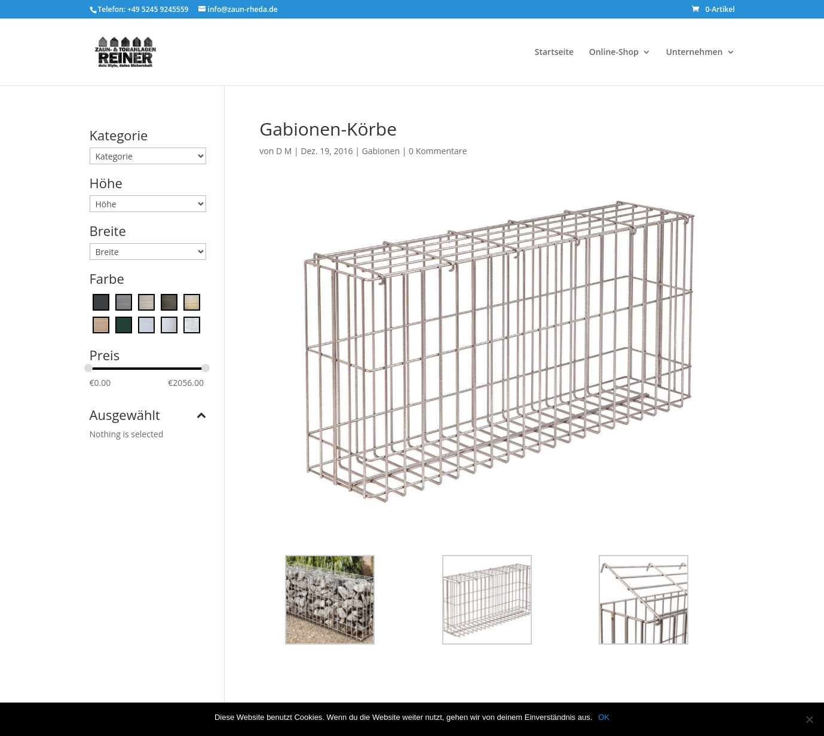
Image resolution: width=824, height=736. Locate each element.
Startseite (554, 52)
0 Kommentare (438, 151)
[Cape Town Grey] (123, 301)
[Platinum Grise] (146, 324)
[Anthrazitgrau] (101, 301)
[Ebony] (169, 301)
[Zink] (191, 324)
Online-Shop (614, 52)
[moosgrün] (123, 324)
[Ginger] (191, 301)
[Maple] (101, 324)
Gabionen (381, 151)
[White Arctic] (169, 324)
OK (603, 717)
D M (284, 151)
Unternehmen (694, 52)
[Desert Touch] (146, 301)
